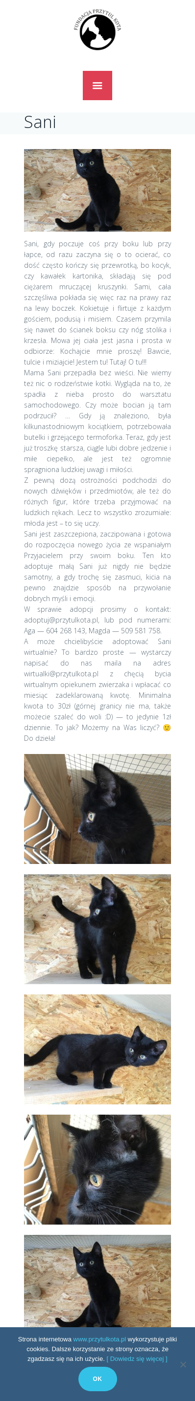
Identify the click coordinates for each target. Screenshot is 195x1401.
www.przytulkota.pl (99, 1339)
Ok (97, 1379)
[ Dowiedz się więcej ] (136, 1358)
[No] (183, 1364)
